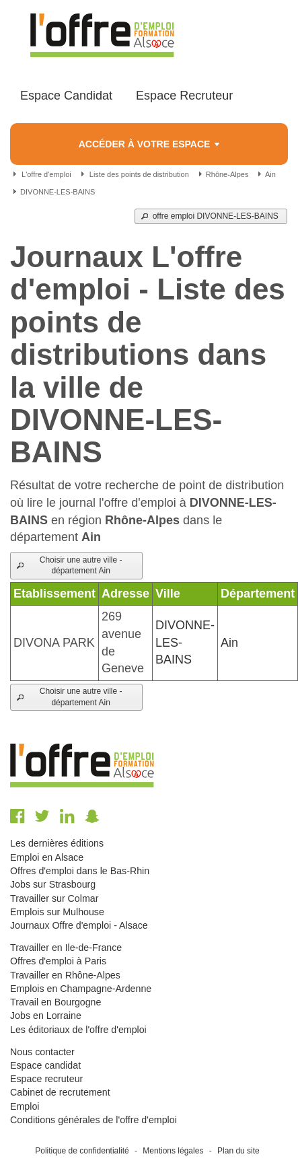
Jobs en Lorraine (45, 1015)
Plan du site (238, 1150)
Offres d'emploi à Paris (58, 961)
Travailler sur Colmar (54, 898)
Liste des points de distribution (139, 174)
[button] (211, 217)
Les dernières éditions (57, 843)
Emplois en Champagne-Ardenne (80, 988)
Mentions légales (173, 1150)
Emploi (24, 1106)
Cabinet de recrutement (60, 1092)
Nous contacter (42, 1051)
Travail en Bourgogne (55, 1002)
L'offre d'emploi (46, 174)
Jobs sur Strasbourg (53, 884)
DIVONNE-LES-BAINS (56, 192)
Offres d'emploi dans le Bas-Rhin (79, 870)
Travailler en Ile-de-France (66, 947)
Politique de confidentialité (81, 1150)
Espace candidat (45, 1065)
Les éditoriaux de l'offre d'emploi (78, 1029)
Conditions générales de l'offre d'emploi (93, 1119)
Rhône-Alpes (226, 174)
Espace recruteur (46, 1078)
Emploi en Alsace (46, 857)
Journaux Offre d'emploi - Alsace (79, 925)
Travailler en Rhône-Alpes (65, 975)
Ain (269, 174)
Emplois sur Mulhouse (57, 911)
